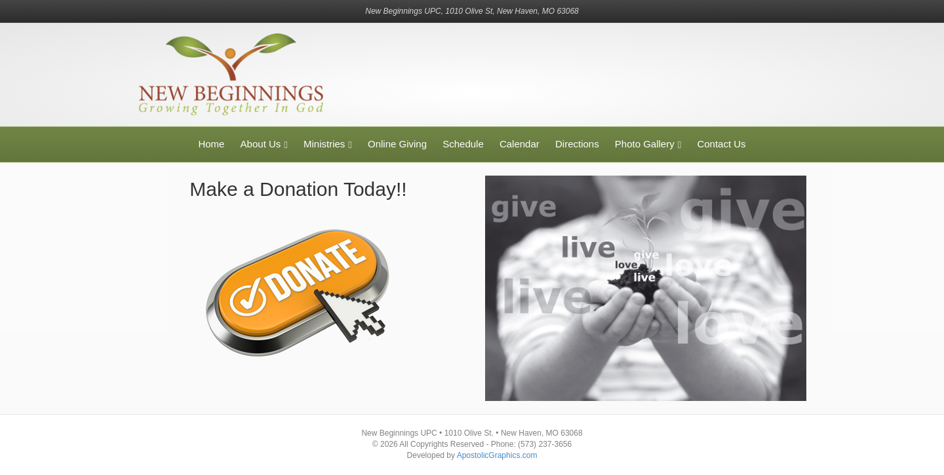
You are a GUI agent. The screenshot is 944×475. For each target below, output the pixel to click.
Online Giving (397, 143)
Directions (577, 143)
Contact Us (721, 143)
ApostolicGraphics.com (497, 455)
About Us (261, 143)
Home (211, 143)
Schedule (463, 143)
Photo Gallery (645, 143)
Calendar (520, 143)
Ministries (324, 143)
